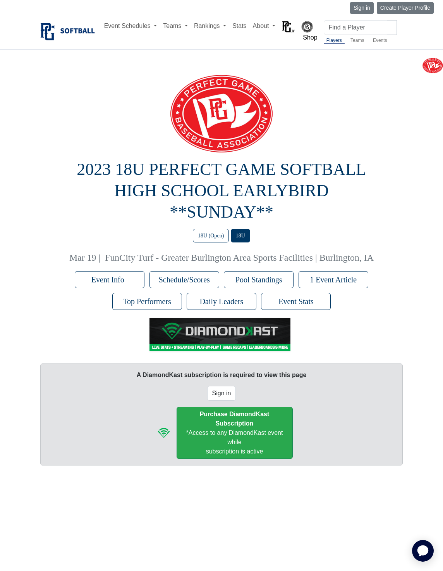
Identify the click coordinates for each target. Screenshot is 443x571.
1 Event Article (333, 279)
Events (380, 40)
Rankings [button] (208, 25)
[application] (423, 551)
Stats (239, 25)
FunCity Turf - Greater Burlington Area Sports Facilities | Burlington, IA (239, 258)
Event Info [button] (109, 279)
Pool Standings (258, 279)
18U (240, 236)
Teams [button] (173, 25)
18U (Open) (211, 236)
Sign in (362, 8)
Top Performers (147, 301)
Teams (357, 40)
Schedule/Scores (184, 279)
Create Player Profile (405, 8)
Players (334, 40)
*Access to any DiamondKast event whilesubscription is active (234, 433)
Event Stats (296, 301)
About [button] (262, 25)
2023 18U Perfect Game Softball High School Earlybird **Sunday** (221, 190)
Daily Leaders (222, 301)
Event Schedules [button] (128, 25)
